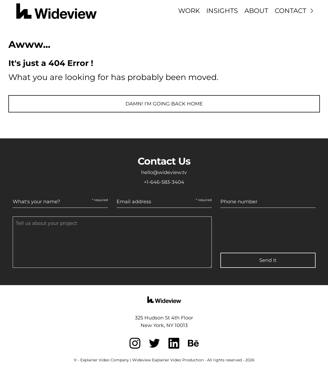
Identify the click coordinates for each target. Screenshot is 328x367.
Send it (267, 260)
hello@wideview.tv (164, 172)
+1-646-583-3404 (164, 182)
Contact (295, 11)
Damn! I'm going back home (164, 104)
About (256, 11)
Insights (222, 11)
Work (189, 11)
